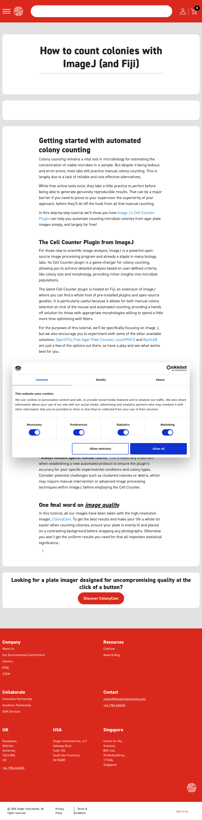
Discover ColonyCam (101, 598)
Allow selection (100, 448)
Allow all (158, 448)
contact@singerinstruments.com (124, 699)
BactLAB (150, 339)
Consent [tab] (42, 379)
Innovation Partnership (17, 699)
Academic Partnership (16, 705)
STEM (6, 674)
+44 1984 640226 (114, 705)
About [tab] (160, 379)
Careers (7, 661)
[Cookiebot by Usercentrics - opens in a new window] (169, 368)
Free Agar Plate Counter (93, 339)
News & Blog (111, 655)
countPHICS (125, 339)
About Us (8, 649)
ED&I (5, 667)
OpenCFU (63, 339)
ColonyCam (61, 519)
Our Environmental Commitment (23, 655)
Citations (109, 649)
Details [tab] (101, 379)
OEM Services (11, 711)
